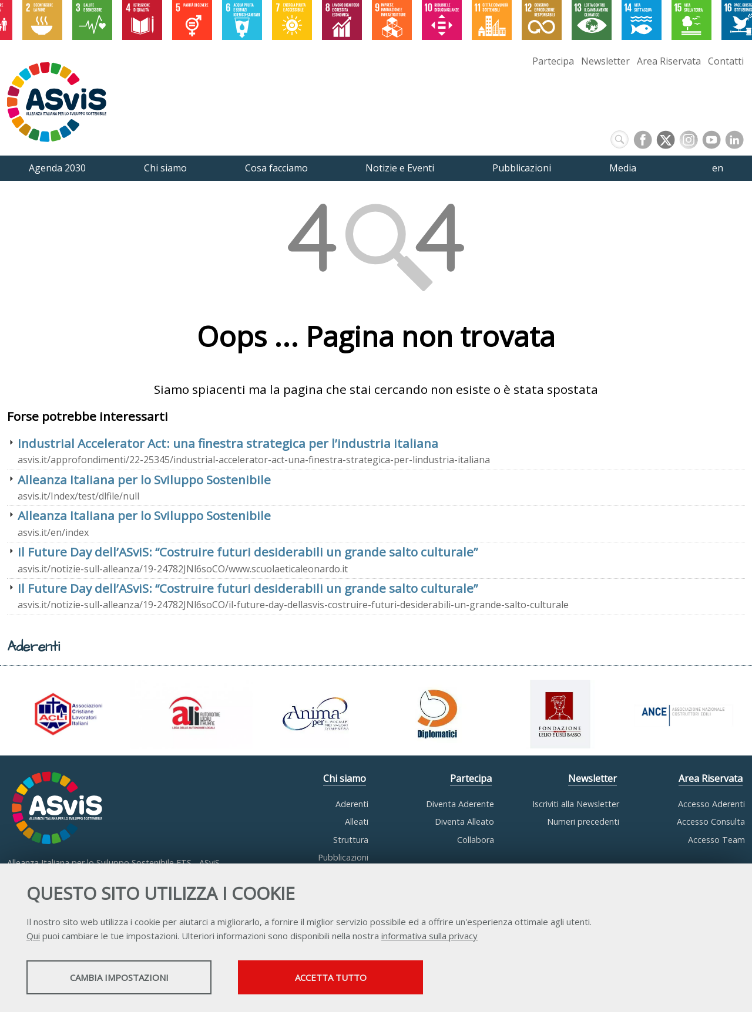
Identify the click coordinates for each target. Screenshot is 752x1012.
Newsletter (605, 61)
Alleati (356, 821)
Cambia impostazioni (119, 977)
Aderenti (351, 803)
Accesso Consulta (711, 821)
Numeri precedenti (583, 821)
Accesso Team (716, 839)
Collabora (475, 839)
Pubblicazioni (343, 857)
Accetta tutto (331, 977)
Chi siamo (344, 778)
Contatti (726, 61)
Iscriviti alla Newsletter (575, 803)
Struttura (350, 839)
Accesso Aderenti (711, 803)
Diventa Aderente (460, 803)
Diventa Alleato (464, 821)
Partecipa (553, 61)
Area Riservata (669, 61)
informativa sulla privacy (429, 936)
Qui (33, 936)
